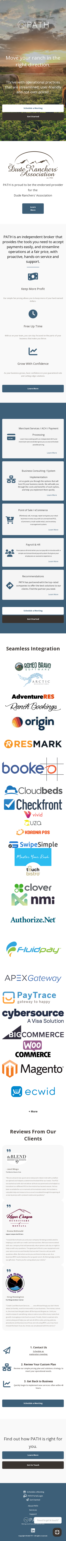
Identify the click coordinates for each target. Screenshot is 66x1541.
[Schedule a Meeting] (57, 1532)
